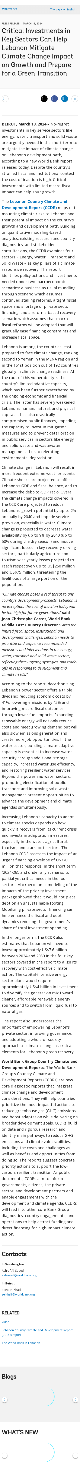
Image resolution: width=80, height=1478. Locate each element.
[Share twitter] (44, 98)
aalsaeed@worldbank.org (19, 1275)
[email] (5, 98)
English (71, 9)
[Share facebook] (54, 98)
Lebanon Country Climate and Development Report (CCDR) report (37, 1332)
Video (5, 1322)
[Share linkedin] (64, 98)
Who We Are (9, 9)
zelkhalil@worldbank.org (18, 1294)
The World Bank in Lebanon (21, 1343)
